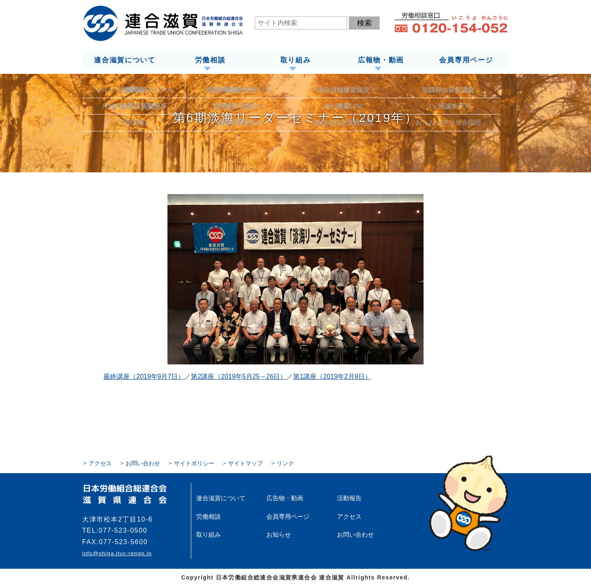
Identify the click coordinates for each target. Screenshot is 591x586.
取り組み (295, 60)
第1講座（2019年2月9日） (332, 376)
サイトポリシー (194, 463)
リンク (285, 463)
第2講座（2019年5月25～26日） (238, 376)
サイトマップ (245, 463)
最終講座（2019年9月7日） (143, 376)
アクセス (100, 463)
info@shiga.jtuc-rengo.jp (116, 553)
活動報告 (348, 497)
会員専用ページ (466, 60)
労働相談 (210, 60)
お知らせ (277, 534)
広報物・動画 (380, 60)
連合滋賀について (124, 60)
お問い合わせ (143, 463)
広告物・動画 (283, 497)
